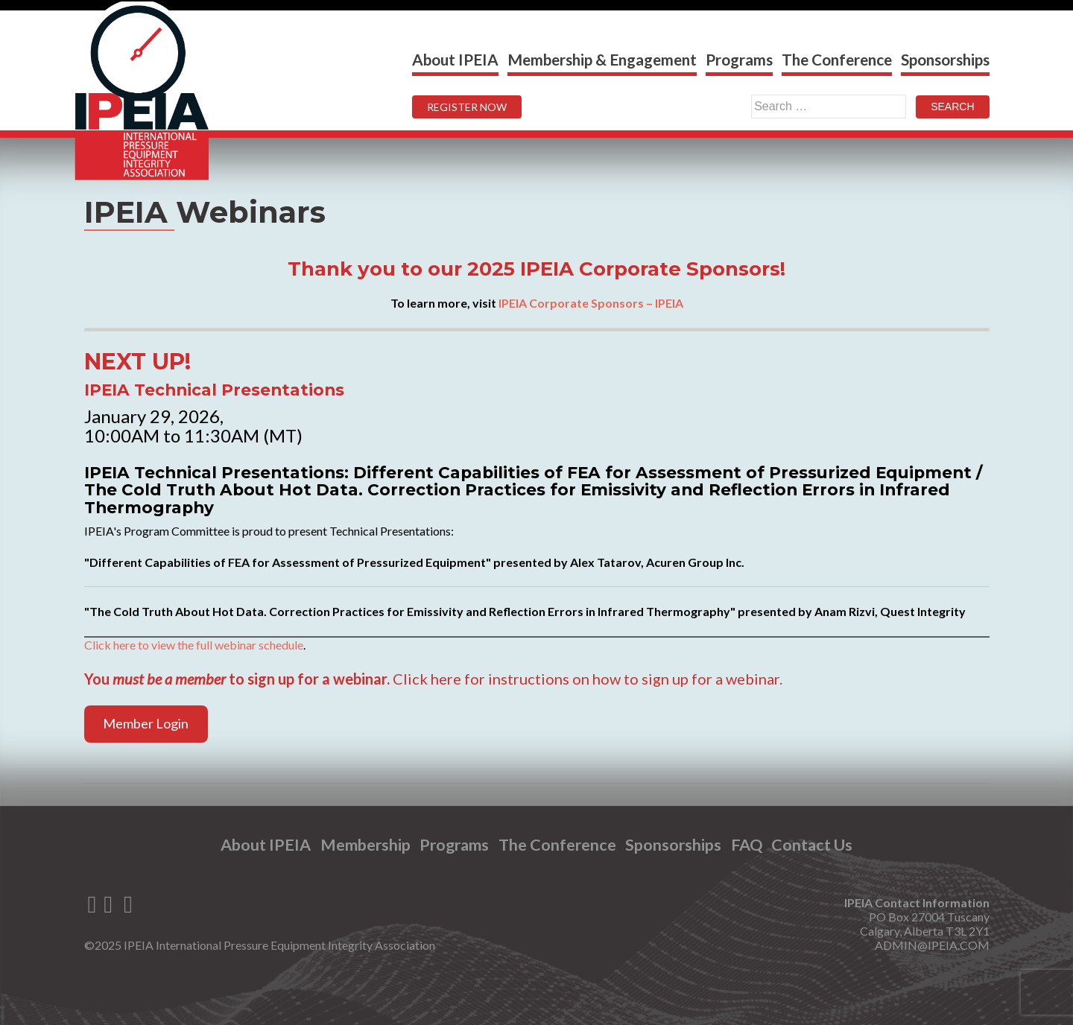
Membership (365, 845)
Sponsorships (945, 59)
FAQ (746, 845)
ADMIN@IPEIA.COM (932, 945)
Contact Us (811, 845)
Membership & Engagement (602, 59)
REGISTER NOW (467, 107)
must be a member (169, 679)
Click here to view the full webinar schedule (193, 645)
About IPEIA (455, 59)
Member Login (146, 723)
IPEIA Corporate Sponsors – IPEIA (590, 303)
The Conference (837, 59)
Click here (427, 679)
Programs (739, 59)
